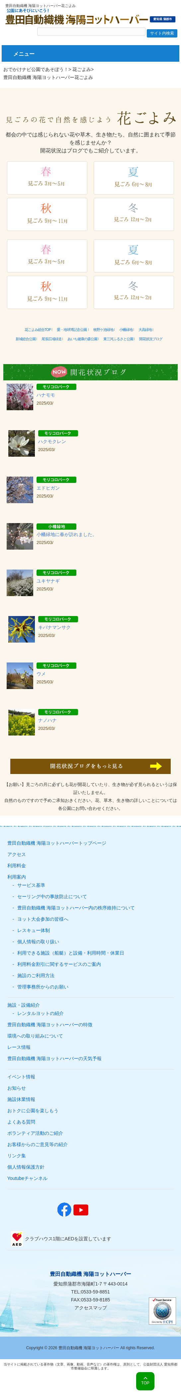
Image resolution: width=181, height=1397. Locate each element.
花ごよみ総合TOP (38, 330)
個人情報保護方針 (26, 1167)
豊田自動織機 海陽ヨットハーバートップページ (56, 843)
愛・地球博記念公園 (72, 330)
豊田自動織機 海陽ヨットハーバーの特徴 (49, 1024)
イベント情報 (21, 1076)
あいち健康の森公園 (82, 339)
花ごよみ (81, 69)
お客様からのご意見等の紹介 (37, 1144)
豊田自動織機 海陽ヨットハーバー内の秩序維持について (76, 907)
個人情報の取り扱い (38, 941)
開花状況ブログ (150, 339)
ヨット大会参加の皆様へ (42, 919)
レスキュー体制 (33, 930)
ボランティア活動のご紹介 (35, 1133)
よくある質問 (21, 1122)
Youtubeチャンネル (27, 1178)
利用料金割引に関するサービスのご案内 (59, 964)
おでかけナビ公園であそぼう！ (35, 69)
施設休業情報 (21, 1099)
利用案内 (16, 877)
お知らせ (16, 1088)
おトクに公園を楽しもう (32, 1110)
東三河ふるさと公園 (118, 339)
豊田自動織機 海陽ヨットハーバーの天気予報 (54, 1058)
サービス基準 (31, 885)
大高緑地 (145, 330)
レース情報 (19, 1047)
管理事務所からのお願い (42, 986)
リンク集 (16, 1155)
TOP (145, 1383)
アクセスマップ (90, 1307)
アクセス (16, 854)
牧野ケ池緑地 (103, 330)
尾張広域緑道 (51, 339)
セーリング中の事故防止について (52, 896)
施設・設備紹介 (23, 1005)
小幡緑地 (126, 330)
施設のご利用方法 (35, 975)
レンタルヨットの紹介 (40, 1013)
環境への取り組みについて (35, 1036)
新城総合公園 (26, 339)
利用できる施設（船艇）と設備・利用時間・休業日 (70, 953)
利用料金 (16, 865)
